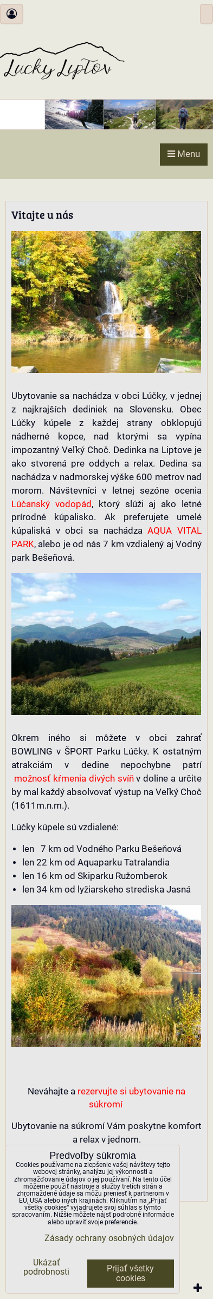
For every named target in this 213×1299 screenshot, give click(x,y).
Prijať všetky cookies (130, 1273)
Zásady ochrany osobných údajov (109, 1238)
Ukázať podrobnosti (46, 1267)
